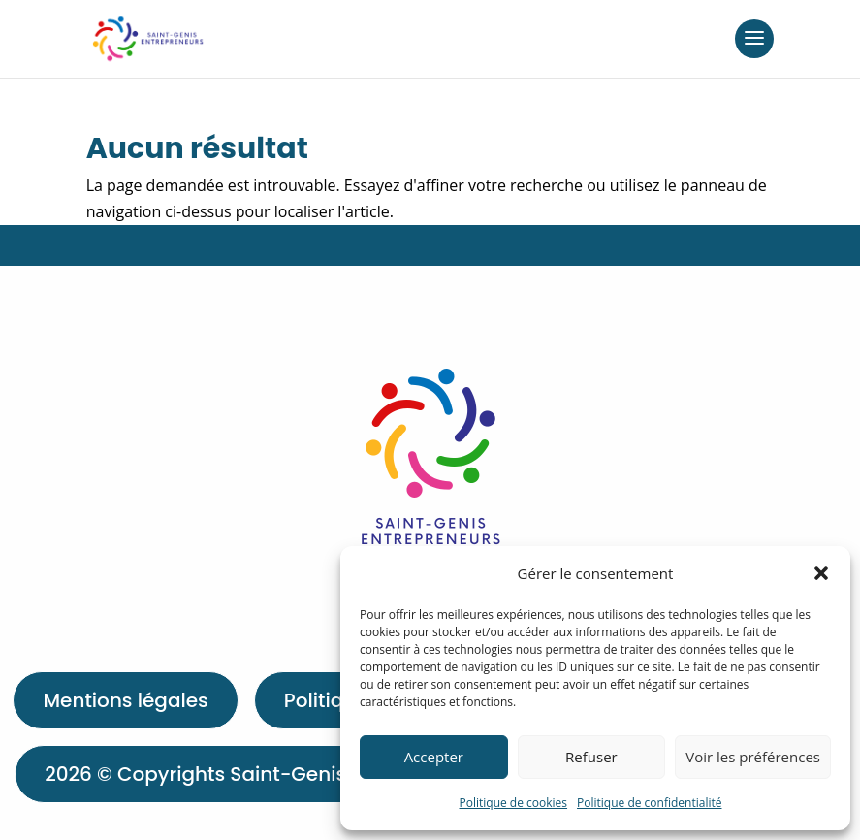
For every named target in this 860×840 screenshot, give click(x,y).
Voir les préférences (752, 756)
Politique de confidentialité (649, 802)
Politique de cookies (514, 802)
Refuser (591, 756)
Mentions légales (125, 700)
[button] (821, 573)
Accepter (433, 756)
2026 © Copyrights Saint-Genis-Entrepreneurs (269, 774)
